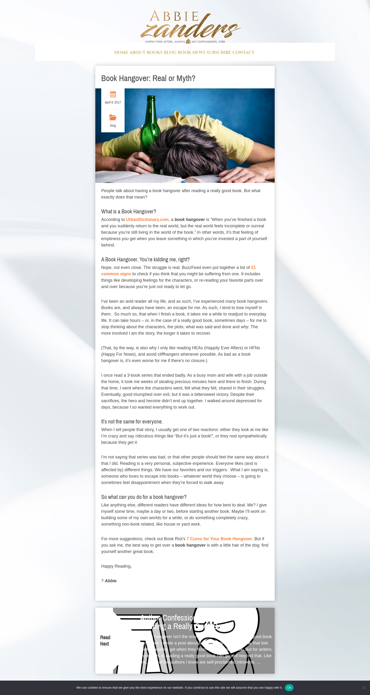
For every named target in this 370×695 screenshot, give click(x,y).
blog (113, 126)
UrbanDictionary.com (147, 220)
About (138, 53)
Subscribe (218, 53)
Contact (243, 53)
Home (121, 53)
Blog (170, 53)
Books (155, 53)
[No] (364, 687)
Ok (289, 687)
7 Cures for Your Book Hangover (219, 539)
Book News (191, 53)
